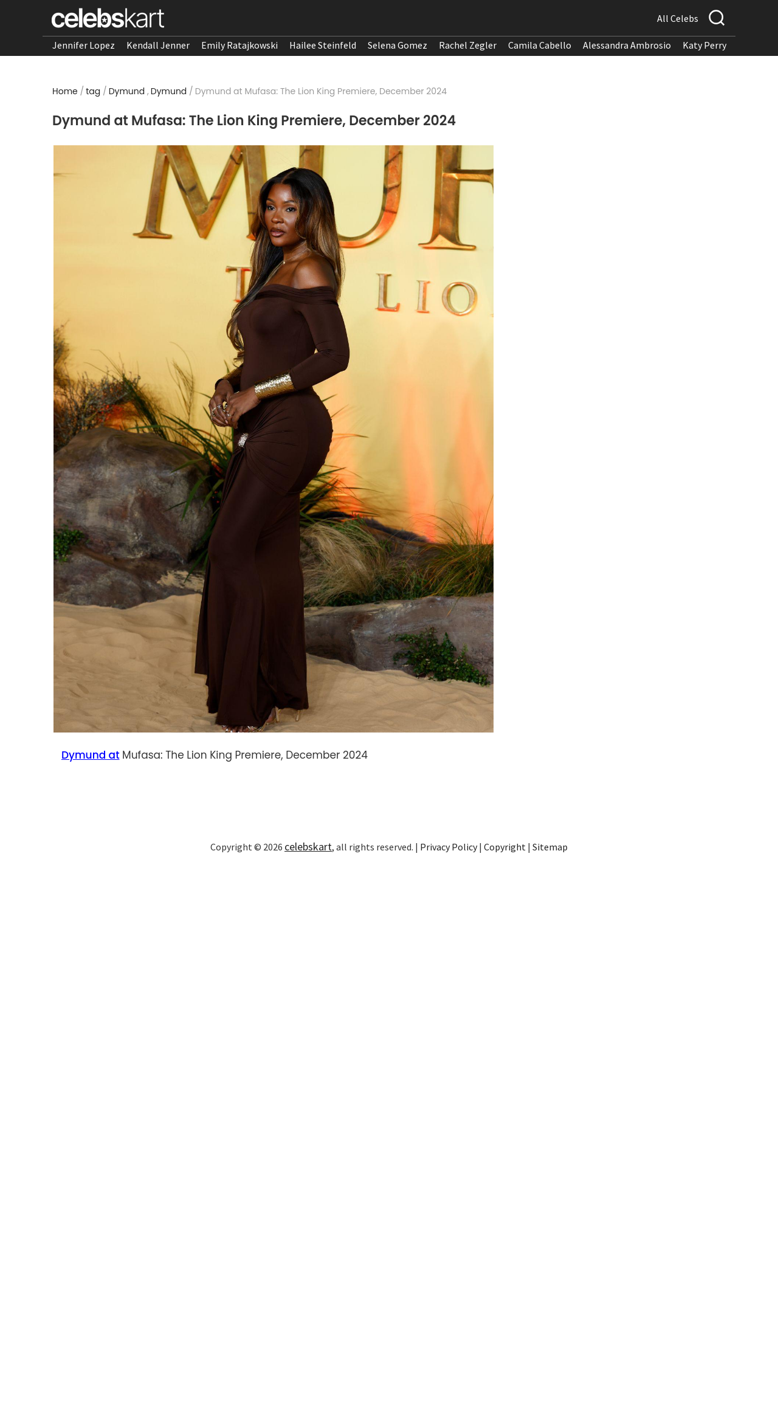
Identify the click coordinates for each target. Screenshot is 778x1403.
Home (65, 91)
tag (93, 91)
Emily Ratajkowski (239, 45)
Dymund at (90, 755)
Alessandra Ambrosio (627, 45)
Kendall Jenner (158, 45)
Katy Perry (704, 45)
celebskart (308, 846)
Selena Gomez (397, 45)
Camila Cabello (539, 45)
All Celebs (677, 18)
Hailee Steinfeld (322, 45)
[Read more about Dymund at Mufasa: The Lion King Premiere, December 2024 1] (273, 439)
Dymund (127, 91)
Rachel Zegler (468, 45)
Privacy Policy (448, 847)
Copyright (505, 847)
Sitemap (550, 847)
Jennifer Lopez (83, 45)
